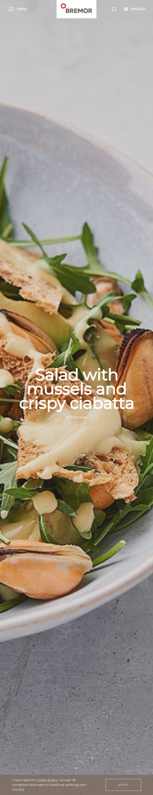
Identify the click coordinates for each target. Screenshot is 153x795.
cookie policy (47, 780)
